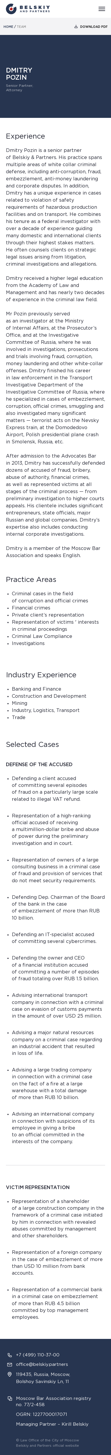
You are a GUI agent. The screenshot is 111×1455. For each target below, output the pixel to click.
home (8, 26)
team (21, 26)
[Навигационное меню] (102, 9)
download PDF (94, 26)
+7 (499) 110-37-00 (37, 1355)
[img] (76, 26)
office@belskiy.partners (42, 1364)
